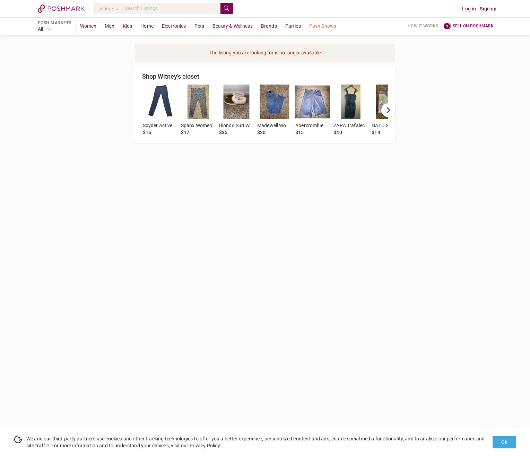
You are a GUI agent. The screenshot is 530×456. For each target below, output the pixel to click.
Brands (269, 26)
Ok (504, 442)
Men (109, 26)
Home (147, 26)
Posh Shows (323, 26)
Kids (127, 26)
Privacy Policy (205, 445)
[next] (388, 110)
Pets (199, 26)
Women (88, 26)
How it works (423, 26)
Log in (469, 8)
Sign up (488, 8)
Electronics (174, 26)
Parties (293, 26)
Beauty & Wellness (232, 26)
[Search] (171, 8)
